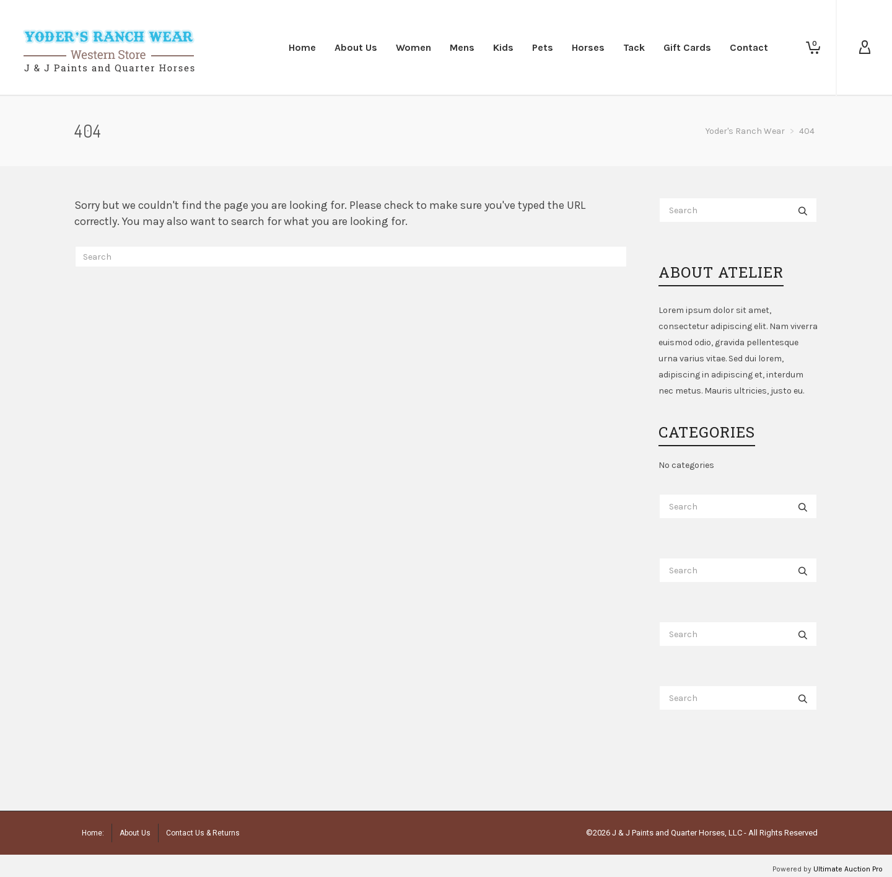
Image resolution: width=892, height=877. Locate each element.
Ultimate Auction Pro (848, 869)
